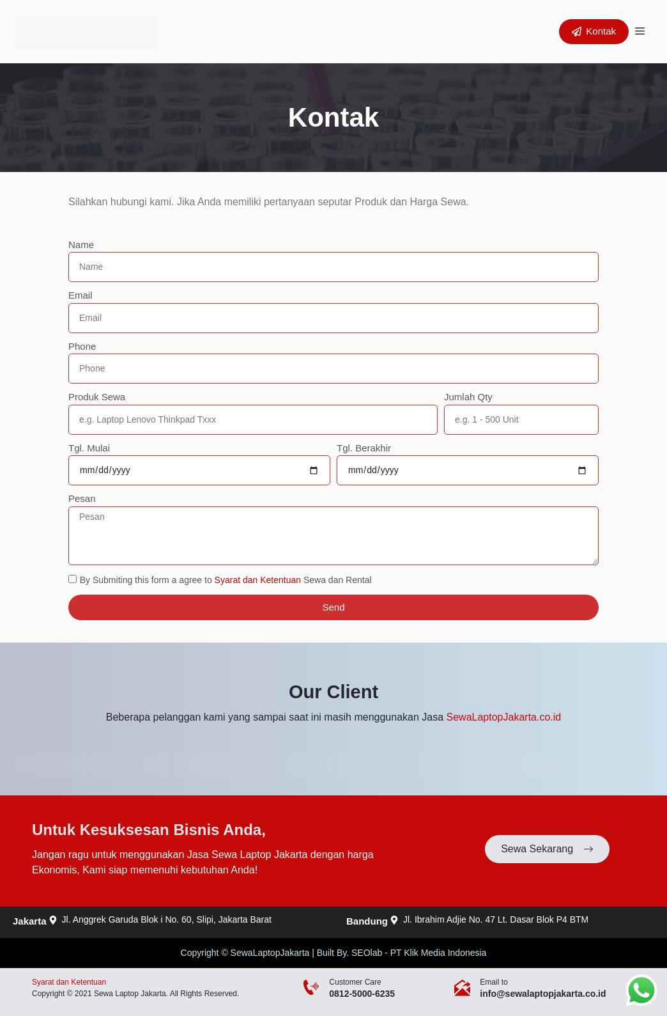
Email (80, 295)
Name (81, 244)
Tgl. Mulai (89, 447)
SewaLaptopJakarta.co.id (504, 717)
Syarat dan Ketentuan (258, 580)
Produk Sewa (96, 396)
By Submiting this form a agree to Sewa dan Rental (226, 580)
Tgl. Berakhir (364, 447)
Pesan (82, 498)
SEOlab (366, 953)
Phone (82, 346)
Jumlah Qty (468, 396)
